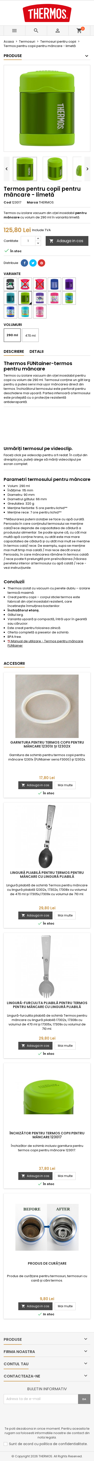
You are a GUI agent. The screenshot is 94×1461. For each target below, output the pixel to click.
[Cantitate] (28, 241)
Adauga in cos (66, 241)
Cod (7, 202)
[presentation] (41, 1415)
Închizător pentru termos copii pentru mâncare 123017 (47, 1135)
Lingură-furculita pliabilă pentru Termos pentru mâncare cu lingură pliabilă (47, 1004)
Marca (32, 202)
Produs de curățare (47, 1263)
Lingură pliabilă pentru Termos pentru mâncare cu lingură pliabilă (47, 874)
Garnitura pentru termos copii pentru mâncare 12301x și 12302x (47, 744)
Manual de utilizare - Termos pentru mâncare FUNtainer (45, 643)
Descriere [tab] (14, 351)
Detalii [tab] (36, 351)
